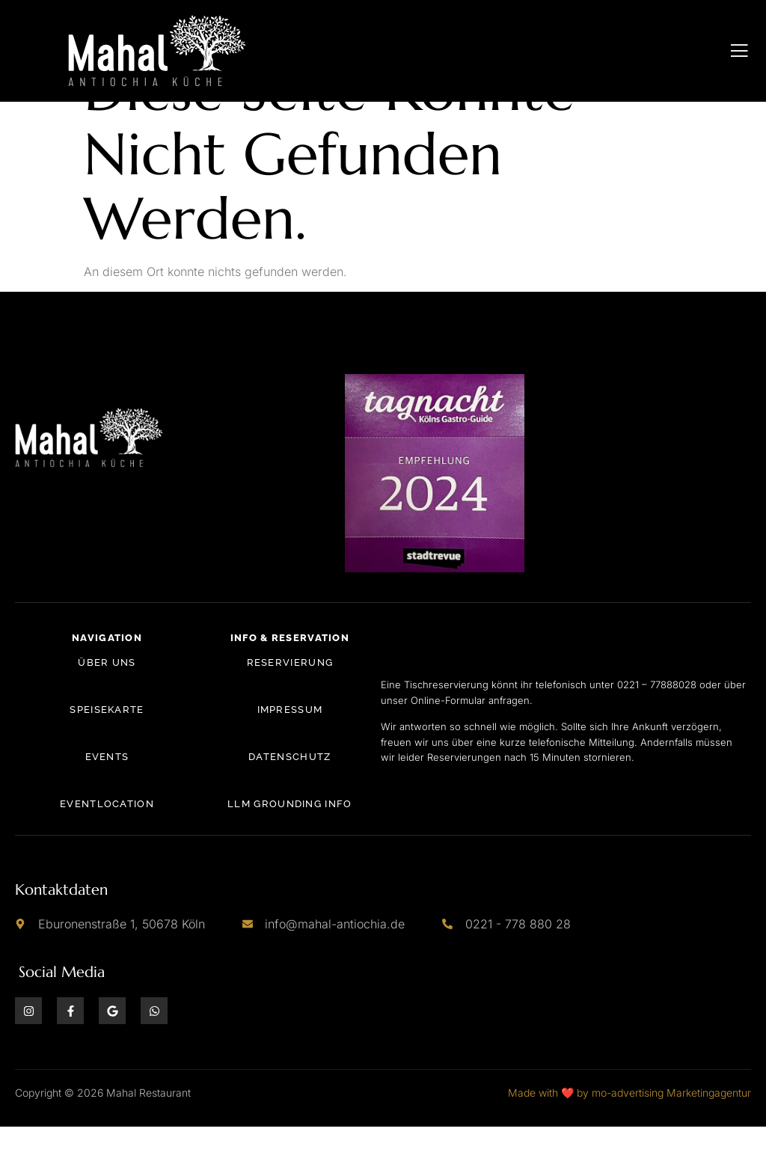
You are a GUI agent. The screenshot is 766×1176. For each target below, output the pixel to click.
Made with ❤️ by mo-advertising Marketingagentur (629, 1142)
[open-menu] (739, 51)
